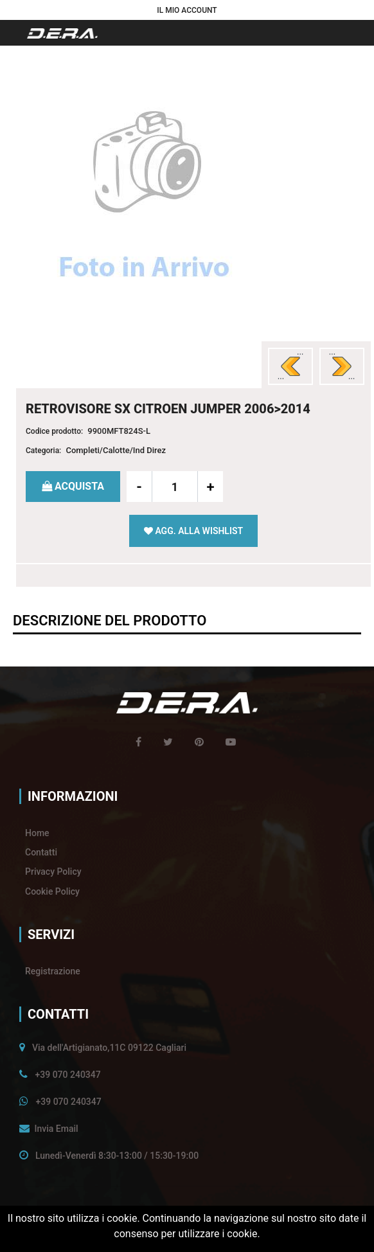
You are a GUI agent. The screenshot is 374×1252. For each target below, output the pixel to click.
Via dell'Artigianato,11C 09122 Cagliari (109, 1047)
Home (37, 833)
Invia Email (56, 1128)
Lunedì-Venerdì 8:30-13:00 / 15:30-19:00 (117, 1155)
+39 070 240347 (67, 1074)
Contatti (41, 852)
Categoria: (43, 450)
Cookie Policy (52, 891)
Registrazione (52, 971)
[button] (186, 10)
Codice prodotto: (54, 431)
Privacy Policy (53, 871)
